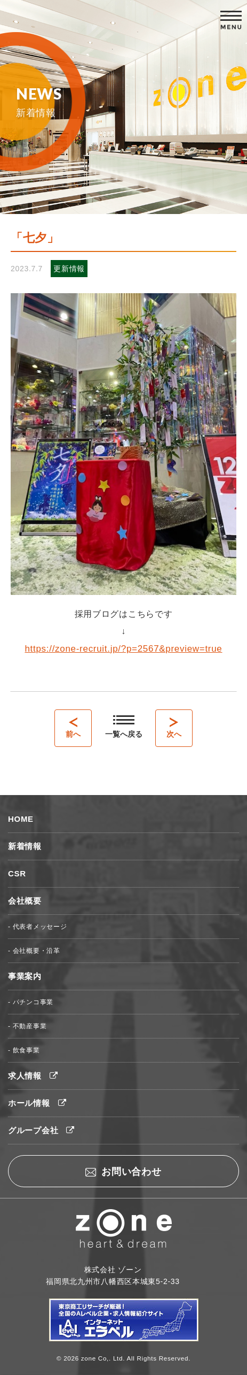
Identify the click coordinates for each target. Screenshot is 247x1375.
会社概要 (25, 900)
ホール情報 (37, 1102)
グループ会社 (41, 1130)
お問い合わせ (123, 1171)
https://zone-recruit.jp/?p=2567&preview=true (123, 649)
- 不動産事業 (27, 1026)
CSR (17, 873)
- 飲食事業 (24, 1050)
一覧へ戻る (123, 726)
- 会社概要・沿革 (34, 950)
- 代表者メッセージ (37, 926)
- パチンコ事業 (30, 1002)
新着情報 (25, 846)
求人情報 (33, 1075)
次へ (173, 727)
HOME (21, 818)
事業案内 (25, 976)
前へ (73, 727)
